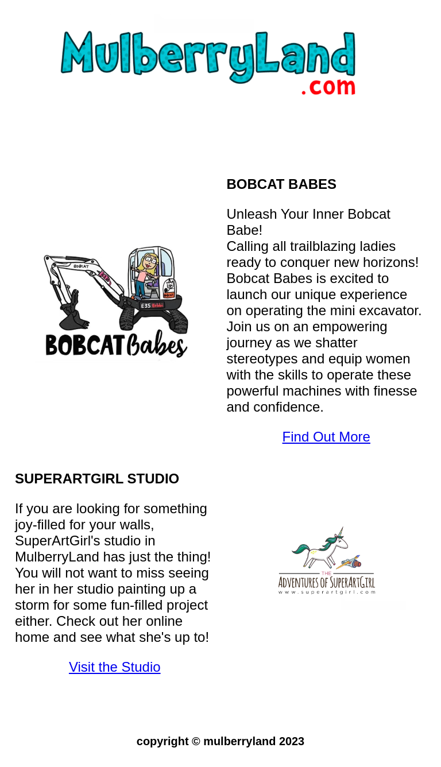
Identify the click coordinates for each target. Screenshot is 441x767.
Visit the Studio (115, 667)
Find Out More (326, 436)
